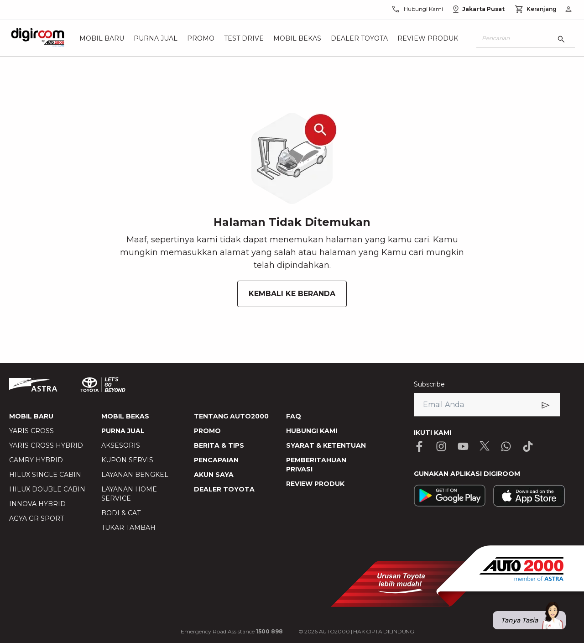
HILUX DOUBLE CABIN (47, 489)
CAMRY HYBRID (36, 460)
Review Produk (427, 38)
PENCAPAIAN (216, 460)
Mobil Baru (101, 38)
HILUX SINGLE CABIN (45, 474)
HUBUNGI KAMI (311, 431)
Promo (200, 38)
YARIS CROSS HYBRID (46, 445)
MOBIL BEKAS (125, 416)
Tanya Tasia (533, 620)
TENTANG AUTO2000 (231, 416)
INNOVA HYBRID (37, 504)
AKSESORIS (120, 445)
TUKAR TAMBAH (128, 527)
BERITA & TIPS (219, 445)
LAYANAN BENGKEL (134, 474)
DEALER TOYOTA (224, 489)
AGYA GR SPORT (36, 518)
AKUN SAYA (214, 474)
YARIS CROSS (31, 431)
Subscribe (429, 384)
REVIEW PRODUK (315, 484)
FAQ (293, 416)
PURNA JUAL (123, 431)
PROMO (207, 431)
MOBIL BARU (31, 416)
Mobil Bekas (297, 38)
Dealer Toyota (359, 38)
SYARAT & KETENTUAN (326, 445)
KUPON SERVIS (127, 460)
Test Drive (244, 38)
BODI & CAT (121, 513)
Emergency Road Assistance (232, 631)
